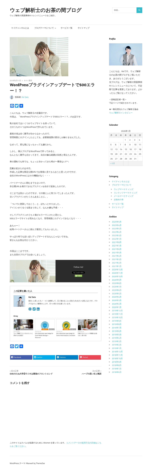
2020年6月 (116, 290)
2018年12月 (117, 351)
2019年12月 (117, 310)
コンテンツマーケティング (125, 192)
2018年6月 (116, 372)
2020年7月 (116, 286)
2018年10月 (117, 358)
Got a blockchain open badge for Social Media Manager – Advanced (44, 335)
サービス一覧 (66, 27)
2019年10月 (117, 317)
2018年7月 (116, 368)
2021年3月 (116, 259)
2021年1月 (116, 266)
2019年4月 (116, 337)
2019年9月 (116, 320)
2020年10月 (117, 276)
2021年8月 (116, 242)
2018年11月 (117, 355)
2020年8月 (116, 283)
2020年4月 (116, 296)
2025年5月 (116, 221)
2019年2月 (116, 344)
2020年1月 (116, 307)
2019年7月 (116, 327)
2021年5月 (116, 252)
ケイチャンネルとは (20, 27)
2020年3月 (116, 300)
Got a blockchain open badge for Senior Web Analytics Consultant (65, 334)
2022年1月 (116, 238)
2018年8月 (116, 365)
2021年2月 (116, 262)
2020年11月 (117, 273)
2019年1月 (116, 348)
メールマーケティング (123, 196)
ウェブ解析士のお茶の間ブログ (45, 10)
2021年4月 (116, 255)
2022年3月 (116, 235)
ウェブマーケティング (26, 329)
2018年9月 (116, 361)
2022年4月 (116, 232)
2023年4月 (116, 225)
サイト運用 (28, 80)
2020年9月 (116, 279)
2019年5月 (116, 334)
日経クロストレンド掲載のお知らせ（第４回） (87, 334)
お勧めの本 (119, 199)
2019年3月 (116, 341)
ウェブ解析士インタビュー (120, 112)
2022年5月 (116, 228)
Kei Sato (25, 97)
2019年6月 (116, 331)
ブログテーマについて (45, 27)
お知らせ (51, 329)
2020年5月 (116, 293)
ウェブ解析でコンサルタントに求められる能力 (23, 334)
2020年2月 (116, 303)
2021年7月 (116, 245)
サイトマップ (83, 27)
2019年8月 (116, 324)
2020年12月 (117, 269)
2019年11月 (117, 314)
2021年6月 (116, 249)
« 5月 (112, 163)
